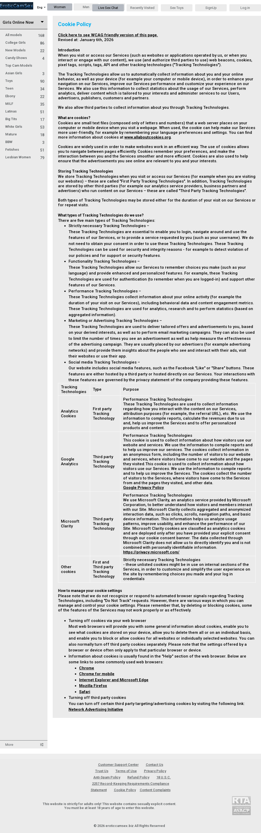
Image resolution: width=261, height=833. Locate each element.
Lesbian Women (24, 157)
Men (86, 7)
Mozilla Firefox (93, 685)
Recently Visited (142, 8)
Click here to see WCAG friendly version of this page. (108, 35)
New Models (24, 50)
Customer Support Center (118, 765)
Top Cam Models (18, 65)
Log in (245, 8)
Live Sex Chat (108, 8)
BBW (24, 142)
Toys (24, 81)
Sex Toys (176, 8)
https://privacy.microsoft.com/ (151, 552)
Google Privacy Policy (143, 487)
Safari (84, 691)
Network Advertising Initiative (96, 709)
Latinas (24, 111)
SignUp (211, 8)
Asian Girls (24, 73)
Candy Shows (24, 58)
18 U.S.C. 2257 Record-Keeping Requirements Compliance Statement (131, 783)
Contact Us (154, 765)
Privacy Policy (155, 771)
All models (24, 35)
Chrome (86, 668)
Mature (24, 134)
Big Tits (24, 119)
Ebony (24, 96)
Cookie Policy (125, 790)
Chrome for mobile (96, 674)
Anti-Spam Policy (106, 777)
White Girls (24, 127)
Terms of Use (126, 771)
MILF (24, 104)
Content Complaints (155, 790)
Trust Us (101, 771)
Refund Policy (138, 777)
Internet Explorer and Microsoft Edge (113, 680)
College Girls (24, 43)
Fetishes (24, 149)
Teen (24, 88)
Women (60, 7)
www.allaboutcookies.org (147, 137)
